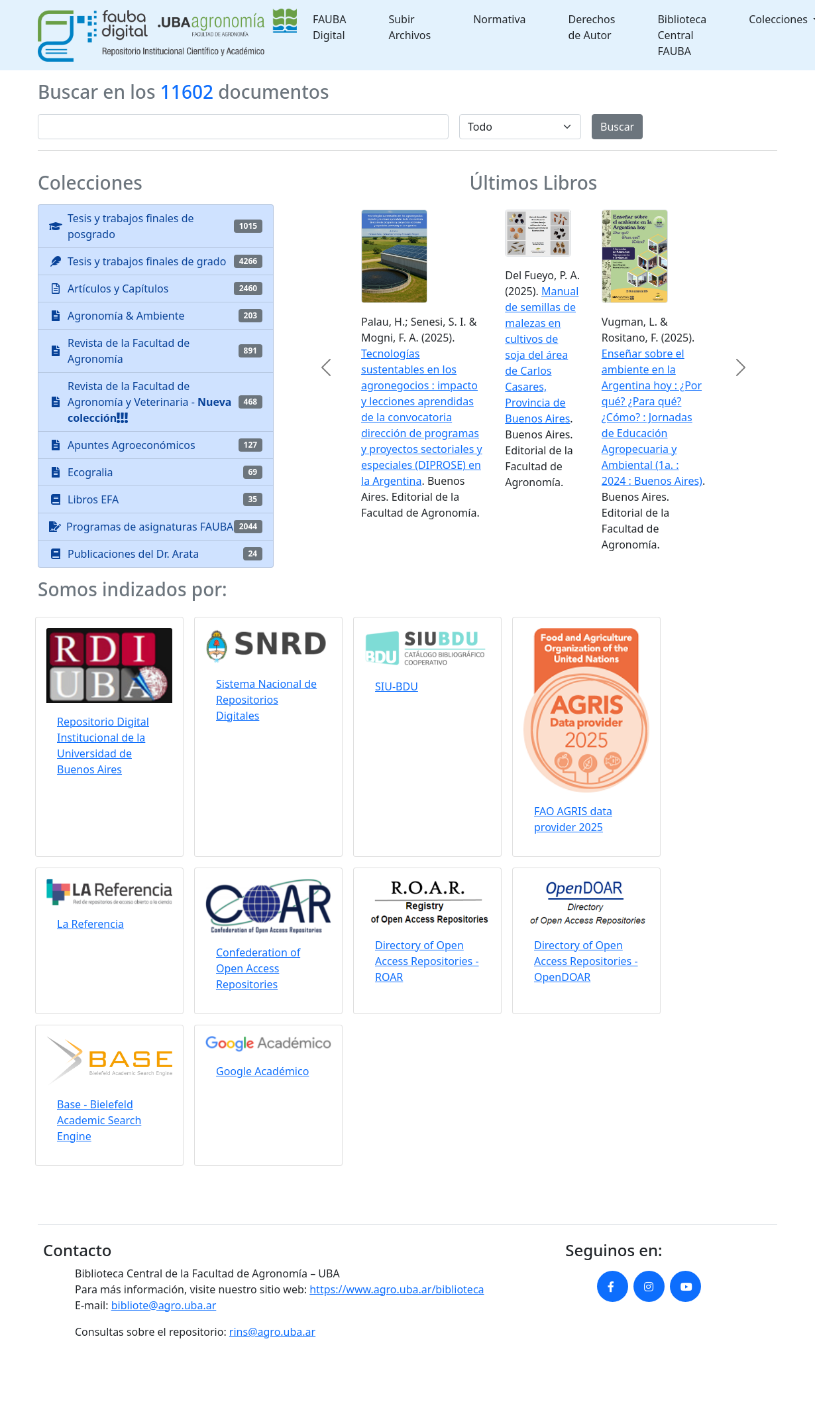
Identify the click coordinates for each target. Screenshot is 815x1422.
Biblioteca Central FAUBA (681, 35)
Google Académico (262, 1071)
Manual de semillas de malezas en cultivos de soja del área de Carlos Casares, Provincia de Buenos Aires (541, 355)
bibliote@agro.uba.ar (164, 1305)
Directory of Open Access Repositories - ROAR (427, 961)
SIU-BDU (396, 686)
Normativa (499, 19)
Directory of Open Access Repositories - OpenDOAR (586, 961)
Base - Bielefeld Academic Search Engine (99, 1120)
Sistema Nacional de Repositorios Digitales (266, 700)
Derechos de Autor (592, 27)
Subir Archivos (409, 27)
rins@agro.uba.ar (272, 1332)
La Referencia (90, 924)
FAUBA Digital (330, 27)
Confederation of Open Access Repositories (258, 968)
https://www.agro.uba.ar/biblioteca (396, 1289)
